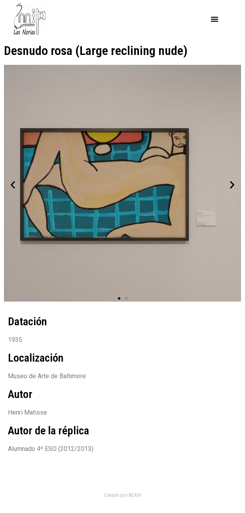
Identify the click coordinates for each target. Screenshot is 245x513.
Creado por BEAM (122, 495)
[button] (214, 19)
